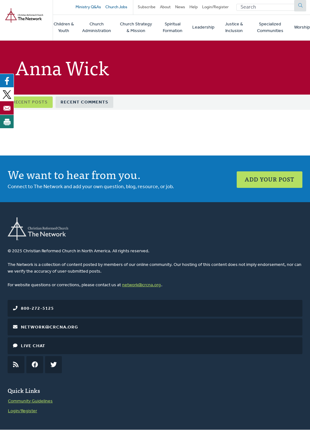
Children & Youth (64, 27)
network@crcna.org (141, 285)
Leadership (203, 27)
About (165, 7)
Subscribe (146, 7)
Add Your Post (269, 179)
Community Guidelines (30, 401)
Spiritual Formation (172, 27)
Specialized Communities (270, 27)
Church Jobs (116, 7)
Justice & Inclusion (234, 27)
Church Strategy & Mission (136, 27)
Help (193, 7)
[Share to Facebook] (7, 81)
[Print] (7, 122)
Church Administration (96, 27)
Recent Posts (30, 102)
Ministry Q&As (88, 7)
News (180, 7)
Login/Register (215, 7)
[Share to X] (7, 94)
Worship (302, 27)
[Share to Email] (7, 108)
